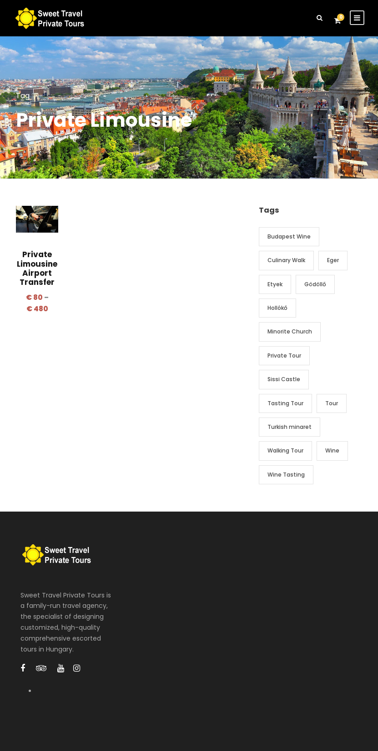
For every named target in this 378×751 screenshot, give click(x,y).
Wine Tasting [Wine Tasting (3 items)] (286, 474)
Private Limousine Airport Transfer (37, 268)
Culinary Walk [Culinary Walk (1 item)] (286, 260)
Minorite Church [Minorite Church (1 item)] (289, 331)
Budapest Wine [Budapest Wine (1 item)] (289, 236)
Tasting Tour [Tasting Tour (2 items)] (285, 403)
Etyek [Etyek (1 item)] (274, 284)
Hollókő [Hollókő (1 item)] (277, 308)
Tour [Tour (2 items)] (331, 403)
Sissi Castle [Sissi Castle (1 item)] (283, 379)
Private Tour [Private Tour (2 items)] (284, 355)
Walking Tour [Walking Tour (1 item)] (285, 450)
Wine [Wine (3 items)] (332, 450)
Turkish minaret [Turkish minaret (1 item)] (289, 427)
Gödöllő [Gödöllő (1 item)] (315, 284)
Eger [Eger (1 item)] (333, 260)
